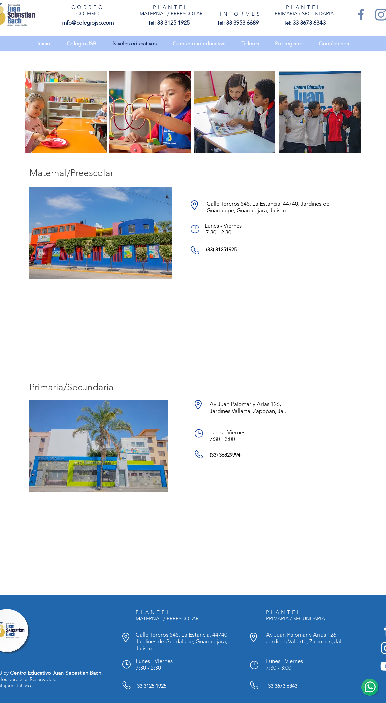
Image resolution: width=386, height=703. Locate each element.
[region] (66, 112)
